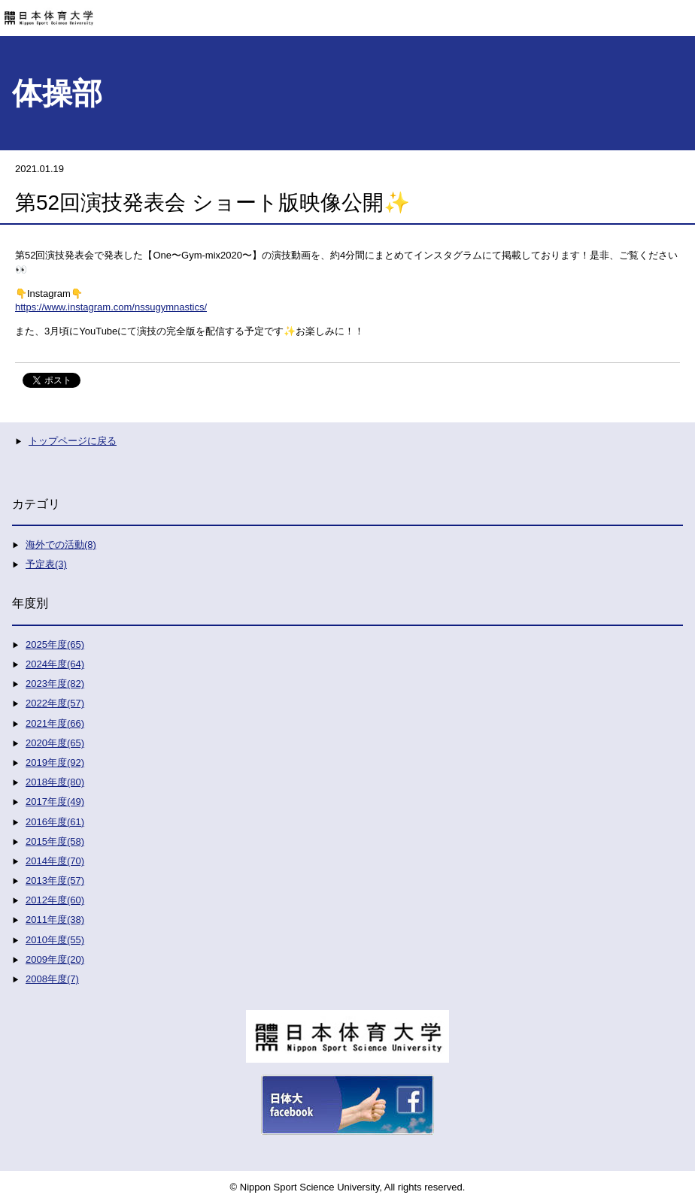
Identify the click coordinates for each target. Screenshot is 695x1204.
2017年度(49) (55, 801)
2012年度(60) (55, 900)
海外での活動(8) (61, 544)
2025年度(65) (55, 644)
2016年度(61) (55, 821)
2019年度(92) (55, 762)
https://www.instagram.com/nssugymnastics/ (111, 307)
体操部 (57, 93)
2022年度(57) (55, 703)
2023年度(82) (55, 683)
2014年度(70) (55, 861)
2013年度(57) (55, 880)
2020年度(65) (55, 743)
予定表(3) (46, 564)
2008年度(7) (52, 979)
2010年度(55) (55, 939)
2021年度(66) (55, 723)
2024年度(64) (55, 664)
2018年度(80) (55, 782)
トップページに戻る (73, 440)
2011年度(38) (55, 919)
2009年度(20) (55, 959)
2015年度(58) (55, 841)
